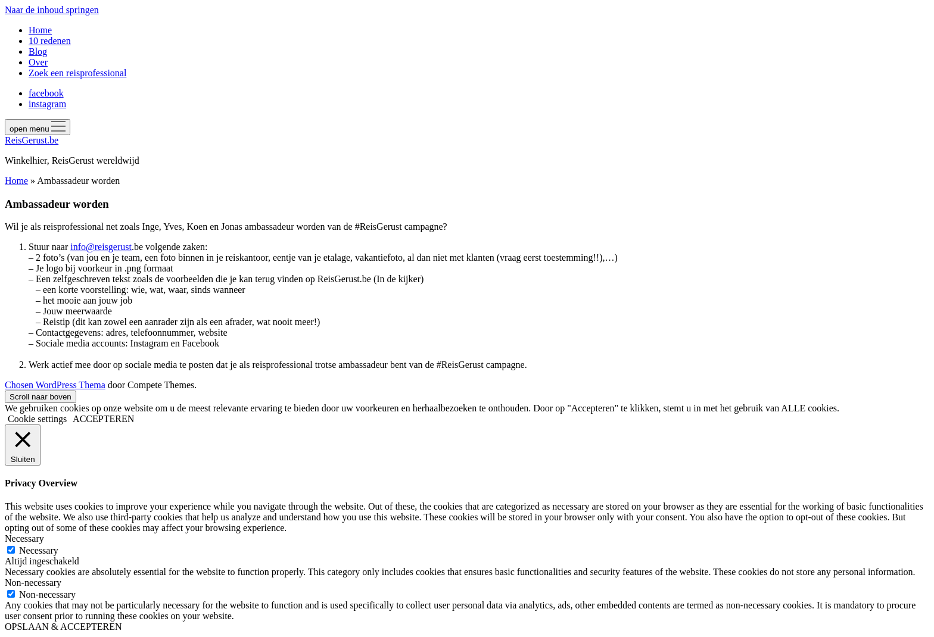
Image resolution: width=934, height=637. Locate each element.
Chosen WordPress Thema (55, 385)
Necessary (38, 550)
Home (40, 30)
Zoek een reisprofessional (77, 73)
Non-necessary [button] (33, 582)
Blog (38, 51)
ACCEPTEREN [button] (103, 419)
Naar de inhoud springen (52, 10)
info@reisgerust (101, 247)
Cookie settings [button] (37, 419)
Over (38, 62)
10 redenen (50, 41)
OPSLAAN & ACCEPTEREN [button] (63, 627)
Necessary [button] (24, 538)
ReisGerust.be (31, 140)
